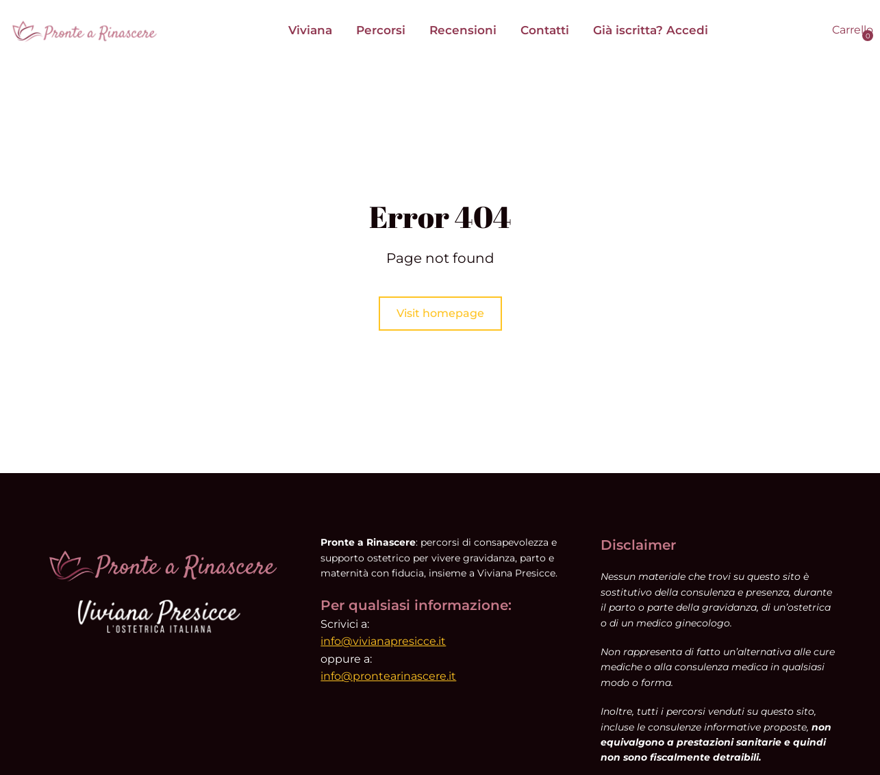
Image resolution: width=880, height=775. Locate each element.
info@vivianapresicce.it (383, 641)
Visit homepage (440, 313)
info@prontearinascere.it (388, 676)
